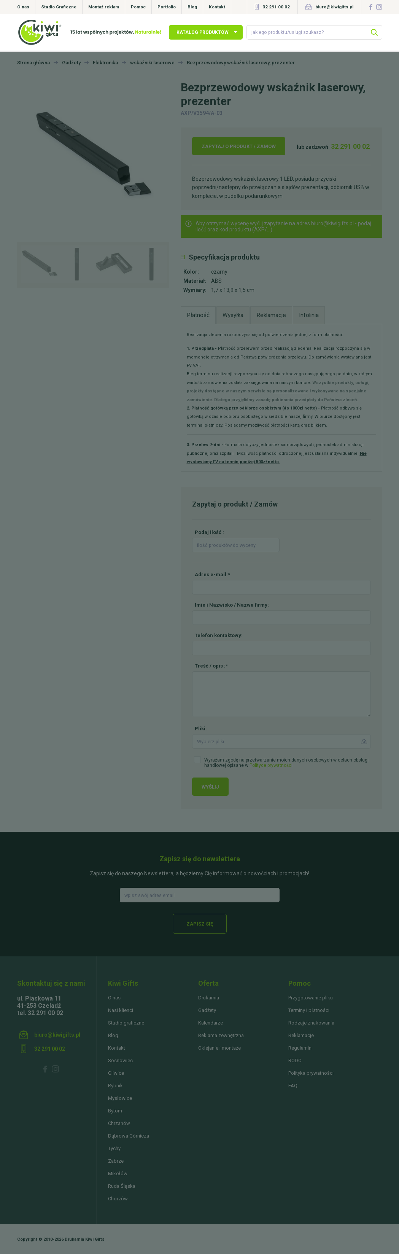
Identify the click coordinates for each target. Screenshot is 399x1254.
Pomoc (138, 7)
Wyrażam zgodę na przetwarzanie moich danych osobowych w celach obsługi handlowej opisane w (286, 762)
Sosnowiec (120, 1060)
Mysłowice (120, 1098)
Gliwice (116, 1073)
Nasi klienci (120, 1010)
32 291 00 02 (276, 7)
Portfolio (166, 7)
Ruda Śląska (121, 1186)
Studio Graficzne (58, 7)
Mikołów (117, 1173)
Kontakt (217, 7)
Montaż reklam (103, 7)
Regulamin (300, 1048)
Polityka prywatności (311, 1073)
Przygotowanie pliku (310, 998)
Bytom (115, 1111)
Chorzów (118, 1198)
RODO (295, 1060)
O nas (23, 7)
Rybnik (115, 1085)
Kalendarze (210, 1023)
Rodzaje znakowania (311, 1023)
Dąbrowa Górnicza (128, 1136)
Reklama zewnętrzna (221, 1035)
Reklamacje (301, 1035)
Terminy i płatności (308, 1010)
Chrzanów (119, 1123)
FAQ (292, 1085)
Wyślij (210, 787)
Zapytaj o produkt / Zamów (239, 146)
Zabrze (116, 1161)
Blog (192, 7)
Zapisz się (199, 924)
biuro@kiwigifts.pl (334, 7)
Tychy (114, 1148)
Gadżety (207, 1010)
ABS (216, 281)
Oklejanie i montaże (219, 1048)
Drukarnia (208, 998)
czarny (219, 272)
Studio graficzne (126, 1023)
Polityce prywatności (271, 765)
